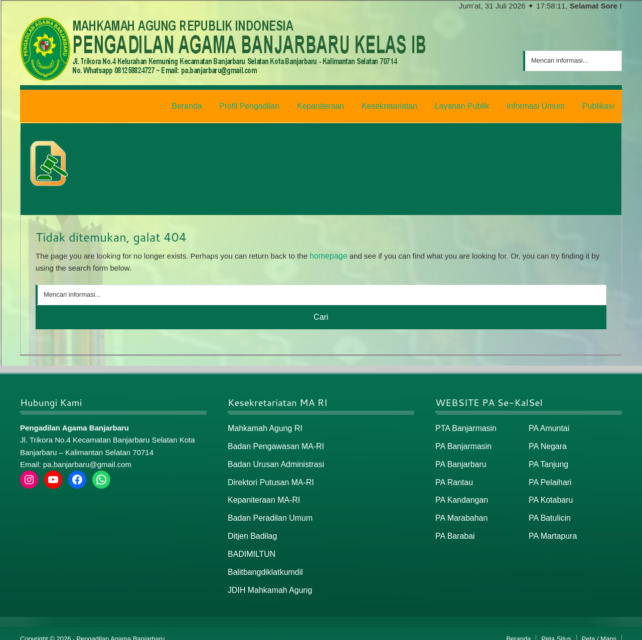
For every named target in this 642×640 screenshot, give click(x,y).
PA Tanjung (547, 459)
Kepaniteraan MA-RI (262, 494)
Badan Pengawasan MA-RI (273, 442)
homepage (327, 253)
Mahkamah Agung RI (263, 424)
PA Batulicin (548, 511)
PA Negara (546, 442)
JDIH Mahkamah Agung (267, 580)
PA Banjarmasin (462, 442)
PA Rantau (453, 476)
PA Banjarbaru (459, 459)
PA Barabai (453, 528)
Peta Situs (556, 628)
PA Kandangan (460, 494)
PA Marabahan (460, 511)
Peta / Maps (599, 628)
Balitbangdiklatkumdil (263, 562)
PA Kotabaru (549, 494)
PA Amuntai (548, 424)
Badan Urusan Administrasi (273, 459)
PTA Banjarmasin (464, 424)
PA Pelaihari (549, 476)
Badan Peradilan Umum (267, 511)
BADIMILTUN (250, 545)
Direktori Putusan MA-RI (268, 476)
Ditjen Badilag (251, 528)
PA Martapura (551, 528)
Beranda (518, 628)
